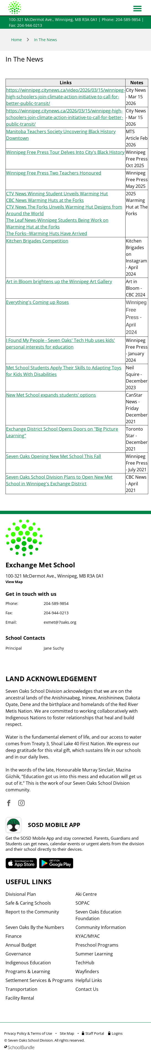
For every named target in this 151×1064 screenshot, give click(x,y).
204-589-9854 (56, 603)
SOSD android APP (56, 863)
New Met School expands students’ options (51, 395)
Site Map (67, 1033)
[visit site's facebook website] (9, 803)
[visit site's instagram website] (21, 803)
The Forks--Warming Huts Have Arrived (46, 233)
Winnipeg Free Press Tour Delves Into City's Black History (65, 152)
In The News (45, 39)
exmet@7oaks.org (60, 622)
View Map (14, 581)
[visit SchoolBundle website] (74, 1047)
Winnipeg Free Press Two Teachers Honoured (53, 173)
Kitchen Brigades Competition (37, 241)
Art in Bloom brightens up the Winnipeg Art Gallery (59, 281)
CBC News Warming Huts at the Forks (45, 200)
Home (16, 39)
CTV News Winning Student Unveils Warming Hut (57, 194)
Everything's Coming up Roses (37, 302)
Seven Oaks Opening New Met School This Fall (53, 456)
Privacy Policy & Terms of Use (28, 1033)
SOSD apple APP (21, 863)
